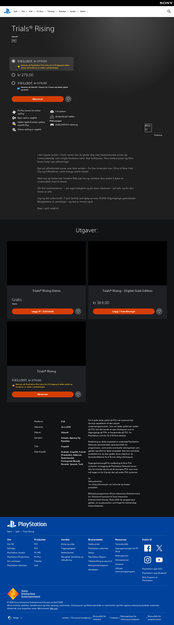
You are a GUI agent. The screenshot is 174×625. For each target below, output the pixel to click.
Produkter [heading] (40, 539)
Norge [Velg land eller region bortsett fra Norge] (15, 617)
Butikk (73, 11)
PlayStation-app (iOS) (152, 568)
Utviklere (119, 564)
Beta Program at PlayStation (149, 579)
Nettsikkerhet (67, 552)
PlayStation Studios (16, 552)
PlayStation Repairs (97, 556)
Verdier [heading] (65, 539)
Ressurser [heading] (121, 539)
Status (91, 552)
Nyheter (62, 11)
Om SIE (10, 544)
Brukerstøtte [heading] (95, 539)
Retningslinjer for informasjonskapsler (130, 618)
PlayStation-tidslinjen (17, 565)
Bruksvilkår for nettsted (99, 618)
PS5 (23, 11)
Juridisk (65, 617)
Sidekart (114, 617)
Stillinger (11, 548)
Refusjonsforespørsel (98, 565)
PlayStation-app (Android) (154, 573)
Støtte (82, 11)
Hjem (9, 531)
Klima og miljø (67, 544)
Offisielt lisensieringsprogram (125, 570)
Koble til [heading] (147, 539)
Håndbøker (93, 569)
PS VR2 (37, 552)
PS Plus (40, 11)
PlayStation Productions (18, 556)
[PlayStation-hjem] (7, 11)
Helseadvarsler (95, 481)
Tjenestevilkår (121, 544)
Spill (15, 11)
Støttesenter (94, 544)
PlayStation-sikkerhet (98, 548)
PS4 (30, 11)
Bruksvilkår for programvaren (154, 618)
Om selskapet (13, 561)
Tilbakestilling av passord (100, 561)
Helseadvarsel (121, 559)
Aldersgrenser (121, 555)
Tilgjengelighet (68, 548)
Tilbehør (51, 11)
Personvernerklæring (81, 617)
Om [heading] (9, 539)
